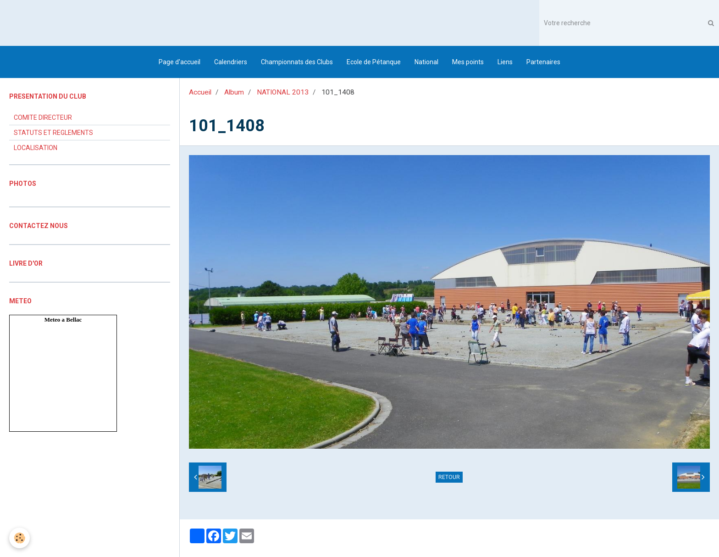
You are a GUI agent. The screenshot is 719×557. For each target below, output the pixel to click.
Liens (505, 62)
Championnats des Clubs (297, 62)
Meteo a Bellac (63, 319)
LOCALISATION (35, 147)
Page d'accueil (179, 62)
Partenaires (543, 62)
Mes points (468, 62)
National (426, 62)
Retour (449, 477)
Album (234, 92)
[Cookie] (19, 538)
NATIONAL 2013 (283, 92)
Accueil (200, 92)
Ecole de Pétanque (374, 62)
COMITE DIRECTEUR (43, 117)
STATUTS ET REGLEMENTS (53, 132)
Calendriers (230, 62)
